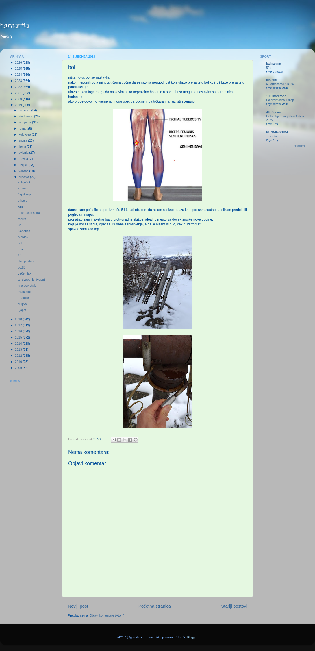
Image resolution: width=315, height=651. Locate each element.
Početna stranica (154, 606)
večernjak (24, 273)
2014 (19, 343)
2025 (19, 68)
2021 (19, 93)
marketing (25, 291)
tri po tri (23, 200)
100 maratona (276, 96)
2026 (19, 62)
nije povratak (27, 285)
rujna (23, 128)
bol (20, 243)
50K (268, 67)
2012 (19, 355)
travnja (24, 158)
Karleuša (24, 231)
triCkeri (271, 80)
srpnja (23, 140)
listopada (25, 122)
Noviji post (78, 606)
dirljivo (22, 304)
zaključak (24, 182)
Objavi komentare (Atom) (107, 615)
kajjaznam (273, 63)
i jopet (22, 310)
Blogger (192, 637)
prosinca (25, 110)
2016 (19, 331)
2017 (19, 325)
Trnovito (271, 136)
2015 (19, 337)
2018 (19, 319)
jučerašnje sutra (29, 212)
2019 (19, 105)
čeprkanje (25, 194)
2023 (19, 80)
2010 (19, 361)
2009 (19, 367)
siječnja (24, 177)
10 (19, 255)
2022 (19, 86)
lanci (21, 249)
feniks (22, 219)
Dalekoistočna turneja (280, 100)
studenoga (26, 116)
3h (19, 225)
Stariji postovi (234, 606)
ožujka (24, 165)
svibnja (24, 152)
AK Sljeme (273, 112)
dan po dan (26, 261)
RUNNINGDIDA (277, 132)
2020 (19, 99)
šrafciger (24, 297)
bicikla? (23, 237)
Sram (21, 206)
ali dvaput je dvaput (31, 279)
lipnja (23, 146)
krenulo (23, 188)
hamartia (14, 26)
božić (21, 267)
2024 (19, 74)
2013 (19, 349)
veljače (24, 171)
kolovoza (25, 134)
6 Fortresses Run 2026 (281, 84)
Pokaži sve (299, 146)
